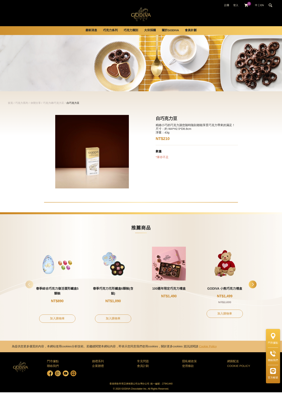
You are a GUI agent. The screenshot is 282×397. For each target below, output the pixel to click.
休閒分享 (36, 107)
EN (262, 5)
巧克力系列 (110, 35)
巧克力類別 (131, 35)
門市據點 (53, 366)
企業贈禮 (98, 370)
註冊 (226, 5)
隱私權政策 (189, 366)
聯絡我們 (53, 370)
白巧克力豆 (73, 107)
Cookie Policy (208, 351)
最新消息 (91, 35)
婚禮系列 (98, 366)
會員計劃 (191, 35)
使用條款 (188, 370)
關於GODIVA (170, 35)
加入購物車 (57, 323)
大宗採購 (150, 35)
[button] (253, 289)
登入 (235, 5)
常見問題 (143, 366)
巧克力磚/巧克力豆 (53, 107)
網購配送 (233, 366)
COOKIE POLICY (238, 370)
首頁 (10, 107)
